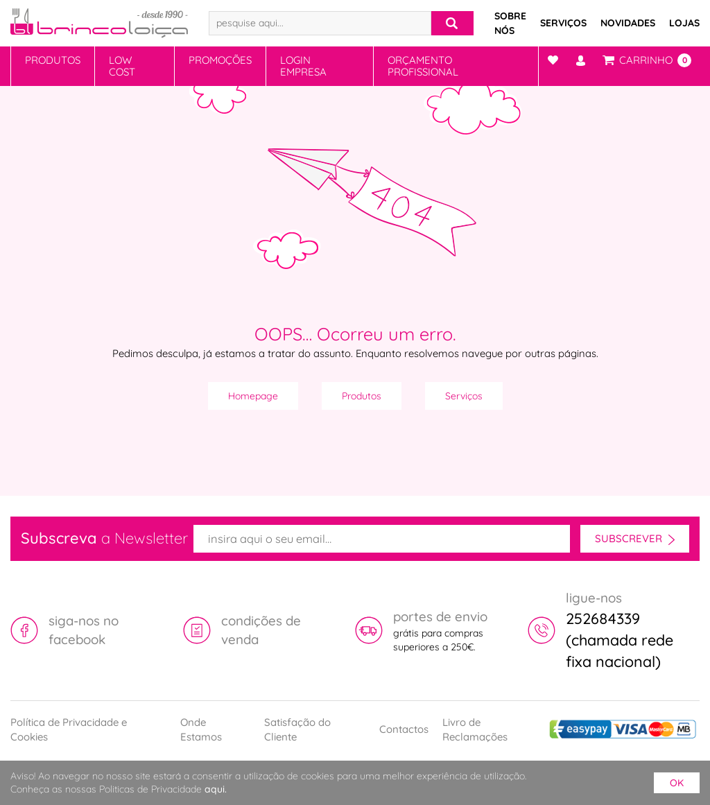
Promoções (220, 60)
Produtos (52, 60)
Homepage (253, 396)
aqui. (216, 789)
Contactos (403, 729)
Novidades (627, 23)
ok (677, 783)
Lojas (684, 23)
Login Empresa (303, 65)
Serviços (563, 23)
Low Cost (122, 65)
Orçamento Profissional (423, 65)
